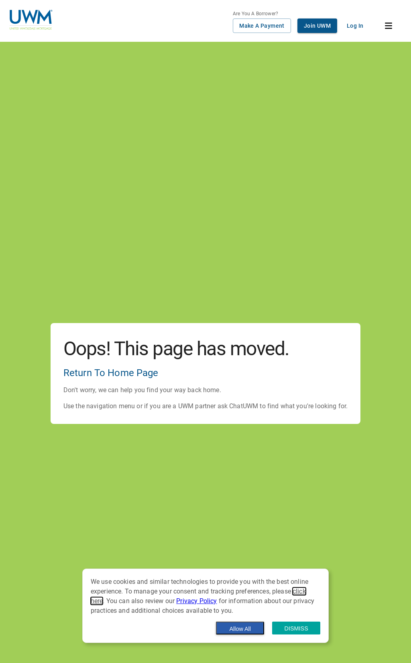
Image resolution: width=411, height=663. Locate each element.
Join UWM (317, 26)
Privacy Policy (196, 601)
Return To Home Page (111, 373)
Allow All (240, 629)
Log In (355, 26)
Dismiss (296, 628)
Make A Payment (262, 26)
